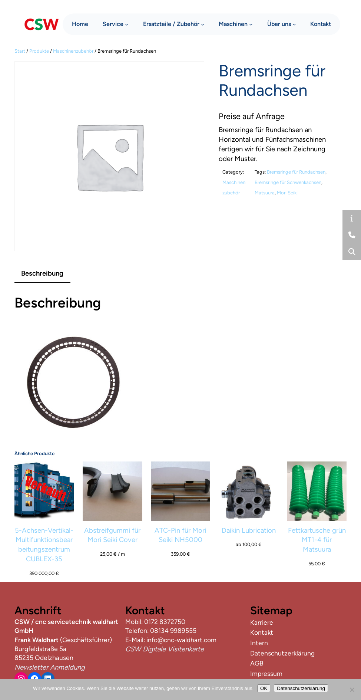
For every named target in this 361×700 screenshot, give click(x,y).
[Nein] (351, 689)
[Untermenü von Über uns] (294, 24)
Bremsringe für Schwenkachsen (288, 182)
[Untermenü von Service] (127, 24)
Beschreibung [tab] (42, 273)
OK (263, 688)
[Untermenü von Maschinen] (251, 24)
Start (19, 51)
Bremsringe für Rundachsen (296, 172)
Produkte (39, 51)
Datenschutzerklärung (301, 688)
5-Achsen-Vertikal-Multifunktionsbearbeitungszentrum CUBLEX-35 (44, 544)
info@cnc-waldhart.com (181, 640)
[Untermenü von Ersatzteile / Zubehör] (203, 24)
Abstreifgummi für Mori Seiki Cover (112, 535)
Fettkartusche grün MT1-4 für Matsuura (317, 540)
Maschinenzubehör (73, 51)
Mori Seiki (287, 192)
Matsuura (265, 192)
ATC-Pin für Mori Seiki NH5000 (180, 535)
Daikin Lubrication (249, 530)
